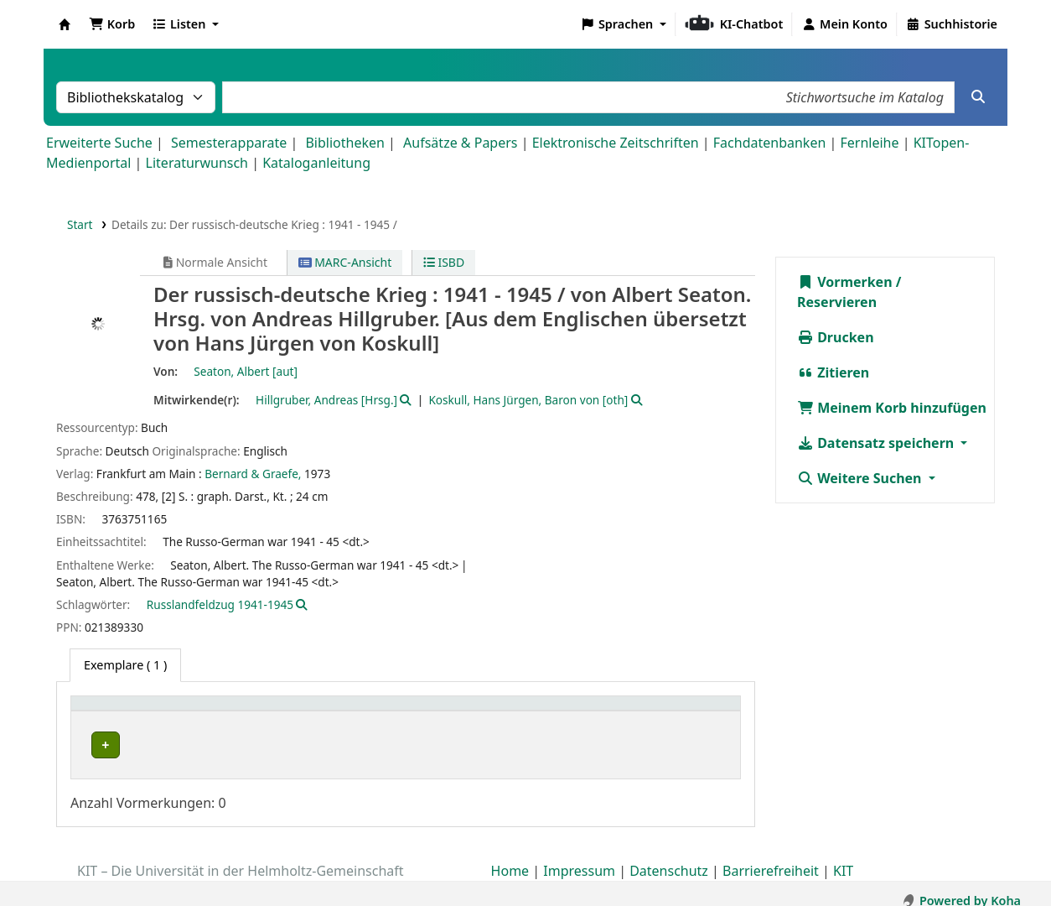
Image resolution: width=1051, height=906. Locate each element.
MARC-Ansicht (345, 262)
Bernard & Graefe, (253, 474)
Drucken (835, 337)
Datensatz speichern (877, 443)
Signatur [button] (579, 712)
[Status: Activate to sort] (698, 712)
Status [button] (682, 712)
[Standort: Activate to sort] (462, 712)
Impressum (579, 858)
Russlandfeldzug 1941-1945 (220, 604)
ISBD (443, 262)
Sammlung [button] (302, 712)
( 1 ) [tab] (125, 665)
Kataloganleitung (316, 163)
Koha (64, 24)
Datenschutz (668, 858)
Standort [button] (412, 712)
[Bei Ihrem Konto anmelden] (844, 24)
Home (510, 858)
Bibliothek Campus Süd (151, 745)
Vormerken (845, 282)
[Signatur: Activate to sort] (601, 712)
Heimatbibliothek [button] (131, 712)
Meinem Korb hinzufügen (891, 407)
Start (80, 224)
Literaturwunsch (197, 163)
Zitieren (833, 372)
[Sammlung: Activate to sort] (321, 712)
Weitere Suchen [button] (861, 478)
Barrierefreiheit (770, 858)
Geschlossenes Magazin (449, 745)
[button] (112, 24)
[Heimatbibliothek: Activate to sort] (167, 712)
